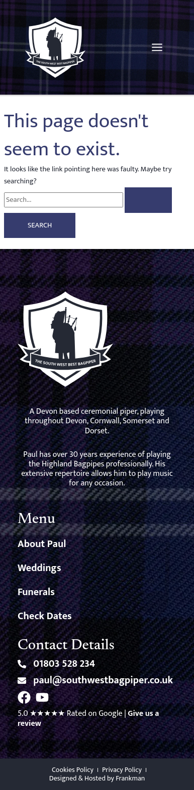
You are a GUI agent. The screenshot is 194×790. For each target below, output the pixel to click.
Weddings (39, 568)
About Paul (42, 544)
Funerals (36, 592)
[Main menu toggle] (157, 47)
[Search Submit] (148, 200)
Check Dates (45, 616)
